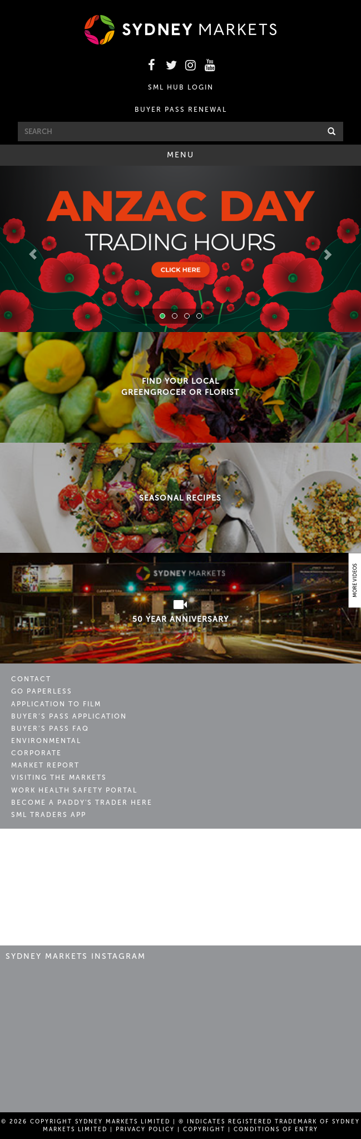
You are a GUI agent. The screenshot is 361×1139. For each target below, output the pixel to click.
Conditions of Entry (276, 1129)
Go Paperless (41, 691)
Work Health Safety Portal (74, 790)
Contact (31, 679)
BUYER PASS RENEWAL (181, 109)
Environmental (46, 741)
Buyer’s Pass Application (69, 716)
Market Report (45, 765)
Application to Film (56, 704)
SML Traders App (48, 815)
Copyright (204, 1129)
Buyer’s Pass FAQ (50, 728)
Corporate (36, 753)
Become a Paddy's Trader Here (81, 802)
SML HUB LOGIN (181, 87)
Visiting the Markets (59, 777)
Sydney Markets (58, 850)
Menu (196, 157)
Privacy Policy (145, 1129)
